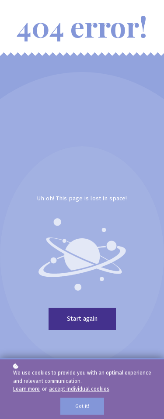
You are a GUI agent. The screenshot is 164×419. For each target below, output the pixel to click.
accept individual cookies (79, 390)
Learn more (26, 390)
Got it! (82, 407)
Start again (82, 319)
